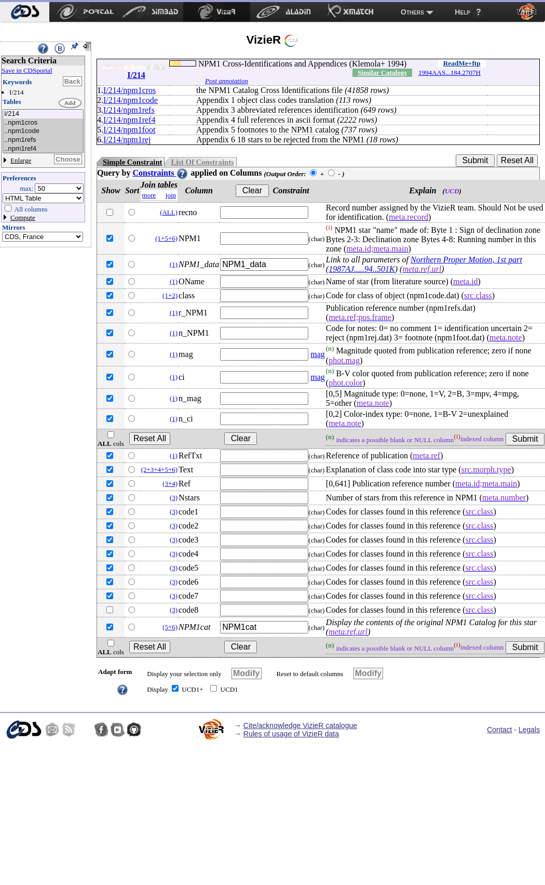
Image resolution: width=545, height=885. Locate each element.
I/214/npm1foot (129, 129)
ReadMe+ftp (462, 63)
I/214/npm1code (130, 100)
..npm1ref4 (43, 148)
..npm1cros (43, 122)
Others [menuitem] (412, 12)
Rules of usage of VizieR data (291, 734)
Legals (529, 729)
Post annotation (226, 81)
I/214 (43, 114)
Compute (22, 217)
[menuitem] (24, 12)
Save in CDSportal (27, 70)
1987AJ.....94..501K (362, 269)
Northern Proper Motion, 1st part (466, 259)
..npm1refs (43, 140)
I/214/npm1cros (129, 90)
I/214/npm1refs (129, 109)
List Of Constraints (202, 162)
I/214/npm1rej (127, 139)
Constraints (160, 172)
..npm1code (43, 131)
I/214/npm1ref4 (129, 119)
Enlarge (20, 160)
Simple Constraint (132, 162)
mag (317, 354)
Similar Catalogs (382, 72)
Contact (499, 729)
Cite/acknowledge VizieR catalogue (300, 725)
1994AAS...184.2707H (449, 72)
